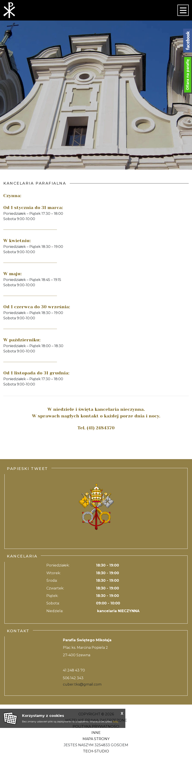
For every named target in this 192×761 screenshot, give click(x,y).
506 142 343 (73, 678)
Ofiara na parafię (188, 74)
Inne (96, 733)
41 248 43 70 (74, 670)
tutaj (115, 721)
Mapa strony (96, 739)
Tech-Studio (96, 751)
